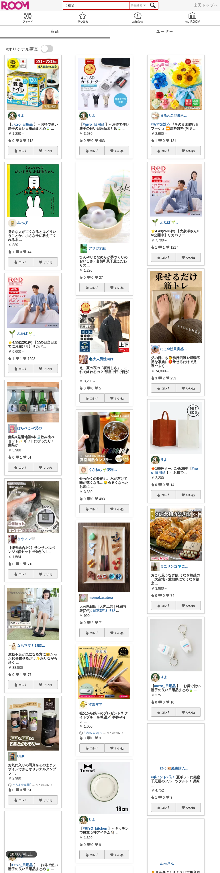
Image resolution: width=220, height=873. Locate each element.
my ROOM (192, 18)
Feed (27, 18)
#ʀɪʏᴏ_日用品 (22, 124)
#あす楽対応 (160, 124)
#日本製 (97, 611)
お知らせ (137, 18)
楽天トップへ (206, 5)
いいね (48, 150)
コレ (23, 150)
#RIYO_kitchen (95, 829)
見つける (82, 18)
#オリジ (109, 611)
